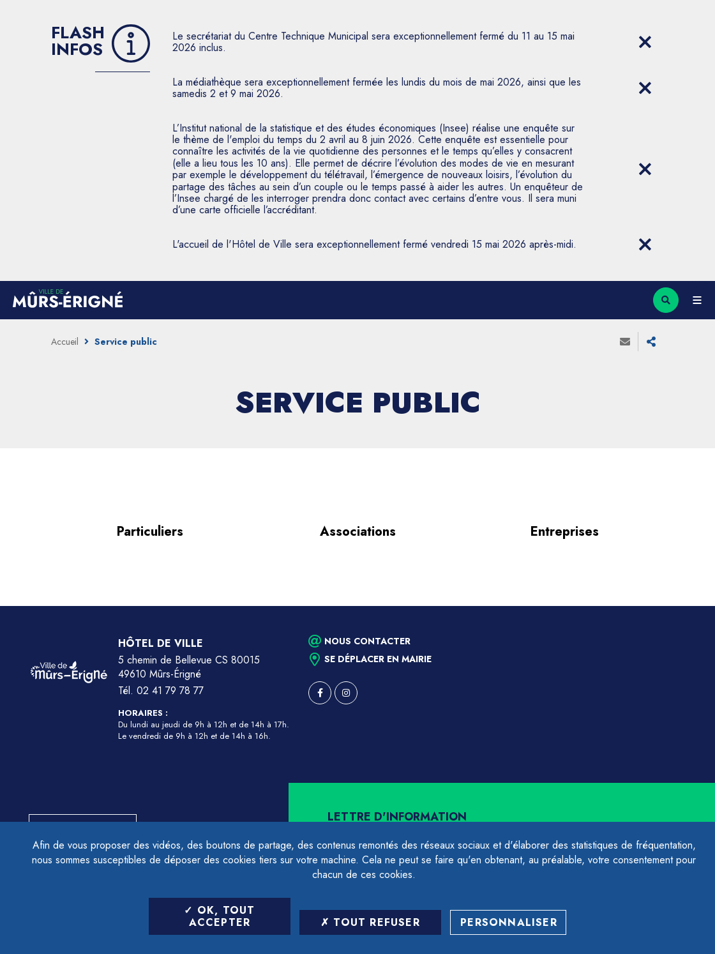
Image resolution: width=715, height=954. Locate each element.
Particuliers (150, 531)
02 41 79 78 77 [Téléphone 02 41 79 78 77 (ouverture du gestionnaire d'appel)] (170, 690)
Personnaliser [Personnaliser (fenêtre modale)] (508, 922)
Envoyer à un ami (625, 341)
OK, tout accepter (219, 916)
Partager (651, 341)
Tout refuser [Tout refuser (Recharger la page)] (370, 922)
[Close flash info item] (644, 42)
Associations (358, 531)
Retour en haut (683, 606)
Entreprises (565, 531)
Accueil (65, 341)
